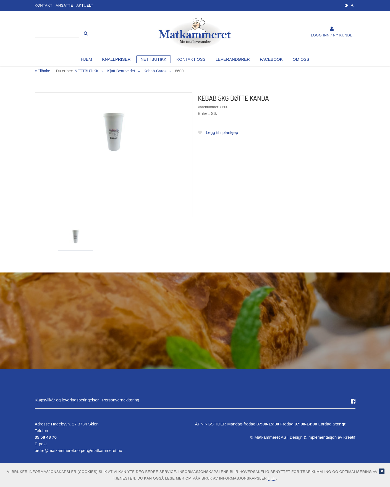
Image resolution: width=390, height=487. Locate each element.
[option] (113, 155)
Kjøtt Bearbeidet (121, 71)
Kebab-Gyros (155, 71)
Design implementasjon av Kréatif (322, 437)
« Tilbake (42, 71)
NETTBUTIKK (87, 71)
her (272, 478)
